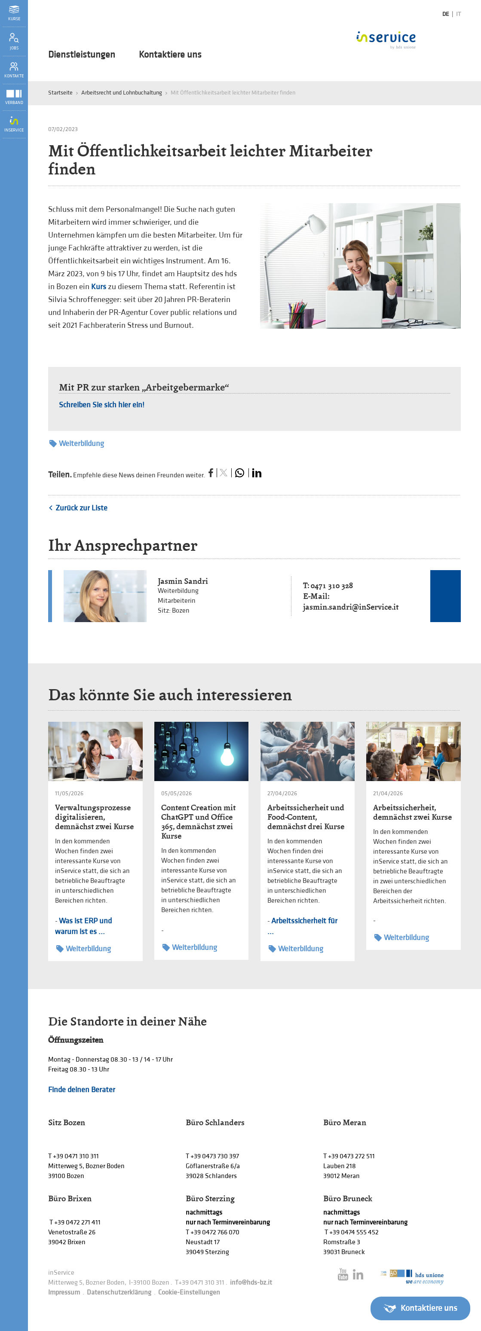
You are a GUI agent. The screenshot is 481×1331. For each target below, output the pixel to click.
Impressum (64, 1292)
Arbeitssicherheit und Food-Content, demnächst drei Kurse (305, 817)
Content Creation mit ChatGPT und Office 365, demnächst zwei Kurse (198, 822)
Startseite (60, 92)
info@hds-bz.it (251, 1283)
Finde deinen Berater (81, 1089)
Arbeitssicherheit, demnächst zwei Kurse (412, 812)
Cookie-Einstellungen (189, 1292)
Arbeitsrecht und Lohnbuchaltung (121, 92)
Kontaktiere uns (170, 55)
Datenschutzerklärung (119, 1292)
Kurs (98, 286)
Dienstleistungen (81, 55)
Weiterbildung (76, 443)
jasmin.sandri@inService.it (350, 607)
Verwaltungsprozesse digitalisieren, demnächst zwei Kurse (94, 817)
